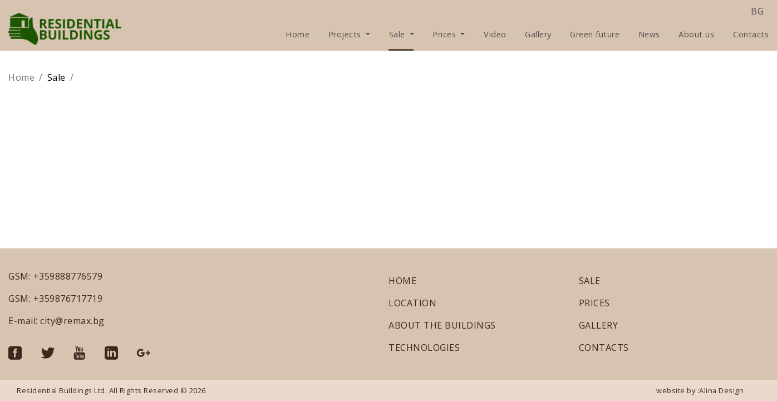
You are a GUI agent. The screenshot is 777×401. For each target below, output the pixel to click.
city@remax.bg (72, 321)
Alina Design (721, 390)
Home (297, 34)
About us (696, 34)
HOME (402, 281)
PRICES (594, 303)
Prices (445, 34)
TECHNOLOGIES (424, 347)
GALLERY (598, 325)
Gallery (538, 34)
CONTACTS (604, 347)
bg (757, 11)
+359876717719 (68, 298)
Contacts (751, 34)
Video (495, 34)
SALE (590, 281)
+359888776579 (68, 276)
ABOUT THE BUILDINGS (442, 325)
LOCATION (412, 303)
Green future (594, 34)
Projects (346, 34)
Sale (398, 34)
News (649, 34)
